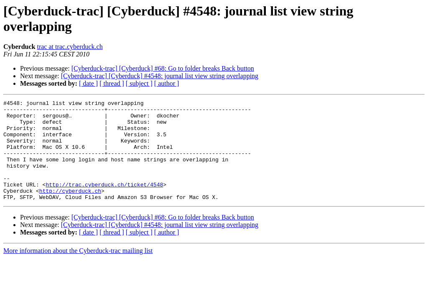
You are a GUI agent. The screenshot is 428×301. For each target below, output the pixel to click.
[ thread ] (111, 83)
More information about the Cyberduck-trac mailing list (78, 270)
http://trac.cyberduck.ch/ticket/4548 (104, 202)
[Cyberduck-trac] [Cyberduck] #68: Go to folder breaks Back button (162, 68)
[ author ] (166, 83)
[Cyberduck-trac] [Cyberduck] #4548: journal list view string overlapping (159, 75)
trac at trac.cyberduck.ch (69, 46)
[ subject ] (139, 83)
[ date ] (88, 83)
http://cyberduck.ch (70, 209)
